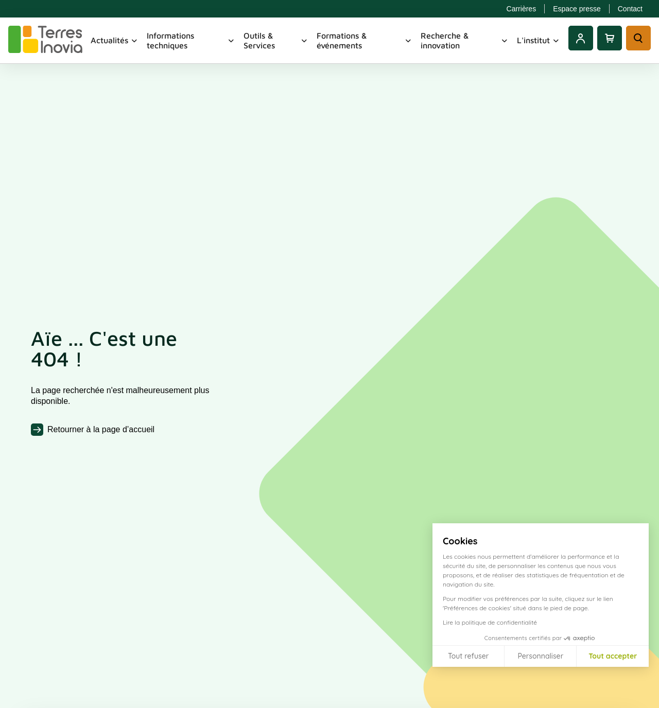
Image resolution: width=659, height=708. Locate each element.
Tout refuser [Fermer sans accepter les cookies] (468, 656)
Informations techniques (191, 40)
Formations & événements (364, 40)
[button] (643, 697)
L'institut (538, 40)
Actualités (114, 40)
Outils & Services (276, 40)
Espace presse (577, 9)
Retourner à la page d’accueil (100, 429)
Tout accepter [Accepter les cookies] (612, 656)
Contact (630, 9)
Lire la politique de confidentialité (490, 622)
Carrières (521, 9)
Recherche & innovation (465, 40)
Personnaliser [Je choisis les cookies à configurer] (540, 656)
